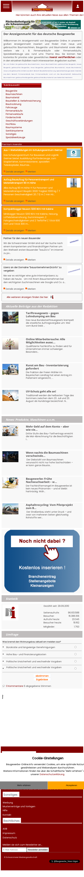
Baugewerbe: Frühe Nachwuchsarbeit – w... (41, 480)
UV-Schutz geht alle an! (41, 391)
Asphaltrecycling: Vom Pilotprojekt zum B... (49, 506)
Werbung (8, 802)
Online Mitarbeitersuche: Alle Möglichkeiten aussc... (45, 340)
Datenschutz (10, 837)
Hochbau (11, 124)
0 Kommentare (12, 686)
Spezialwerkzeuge (15, 137)
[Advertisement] (62, 97)
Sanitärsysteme (14, 130)
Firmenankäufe (14, 110)
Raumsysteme (14, 127)
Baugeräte (11, 90)
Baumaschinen (14, 94)
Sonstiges (11, 134)
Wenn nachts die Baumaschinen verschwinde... (47, 454)
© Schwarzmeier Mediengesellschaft (20, 857)
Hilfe (5, 810)
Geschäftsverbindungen (19, 120)
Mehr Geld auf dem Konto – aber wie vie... (47, 428)
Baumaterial (12, 97)
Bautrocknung (13, 104)
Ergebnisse (42, 679)
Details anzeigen (15, 171)
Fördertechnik (13, 117)
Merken (32, 171)
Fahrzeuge (11, 107)
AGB (5, 828)
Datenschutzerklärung (52, 774)
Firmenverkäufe (14, 114)
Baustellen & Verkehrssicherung (23, 100)
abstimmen (42, 675)
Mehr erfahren (23, 785)
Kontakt (7, 814)
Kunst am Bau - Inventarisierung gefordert (47, 366)
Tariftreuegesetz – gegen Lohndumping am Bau (42, 314)
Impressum (9, 833)
